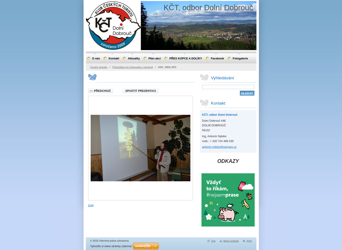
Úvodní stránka (98, 67)
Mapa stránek (231, 241)
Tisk (213, 241)
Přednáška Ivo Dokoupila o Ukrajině (132, 67)
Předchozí (100, 90)
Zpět (91, 205)
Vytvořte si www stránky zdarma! (111, 246)
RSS (249, 241)
